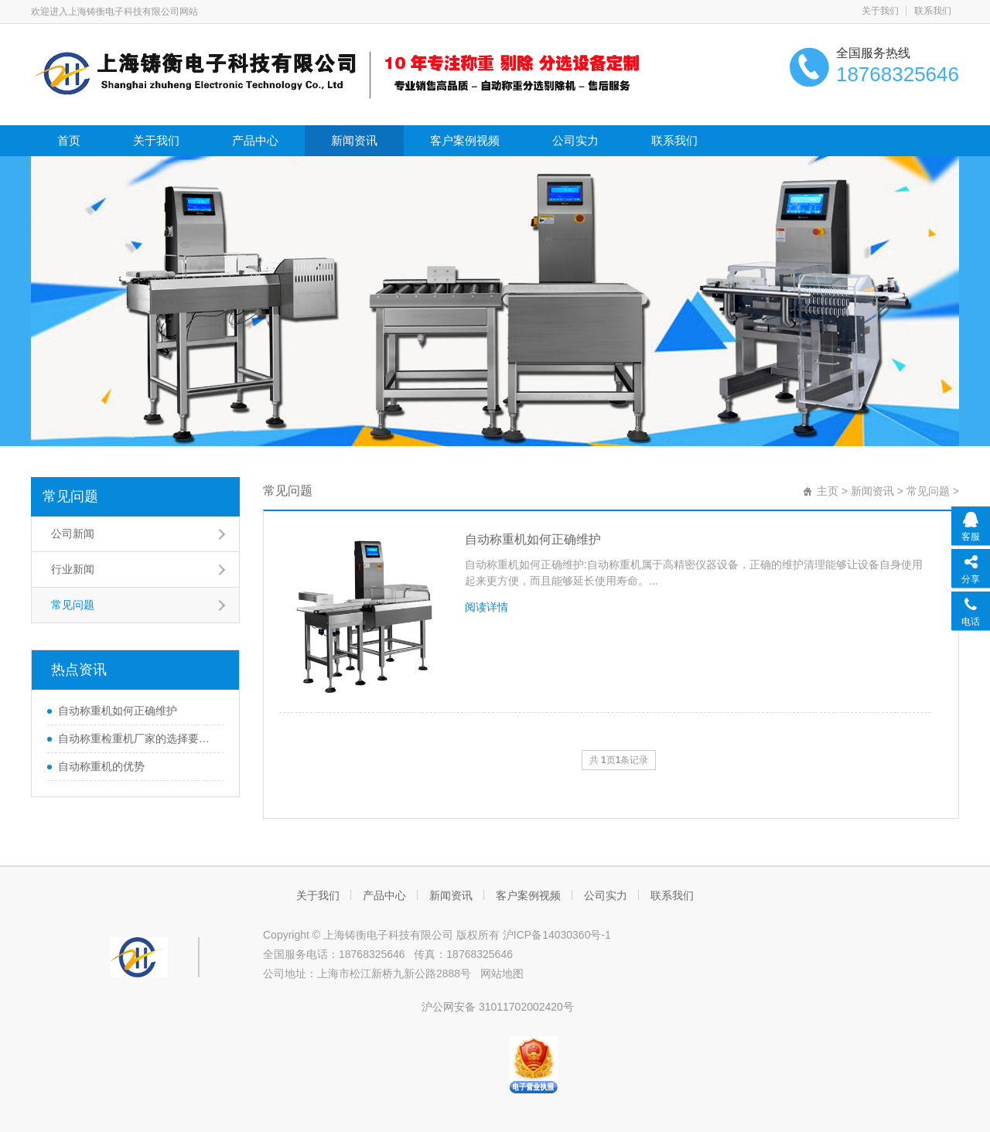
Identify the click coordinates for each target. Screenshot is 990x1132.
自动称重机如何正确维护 (117, 710)
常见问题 (70, 496)
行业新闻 (72, 569)
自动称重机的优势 (101, 766)
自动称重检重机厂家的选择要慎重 (137, 738)
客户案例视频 (465, 140)
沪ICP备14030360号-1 (557, 935)
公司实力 (575, 140)
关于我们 (880, 10)
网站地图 (502, 973)
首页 (68, 140)
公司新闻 (72, 533)
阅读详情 (486, 607)
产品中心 (255, 140)
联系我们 (932, 10)
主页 (827, 491)
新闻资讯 (354, 140)
